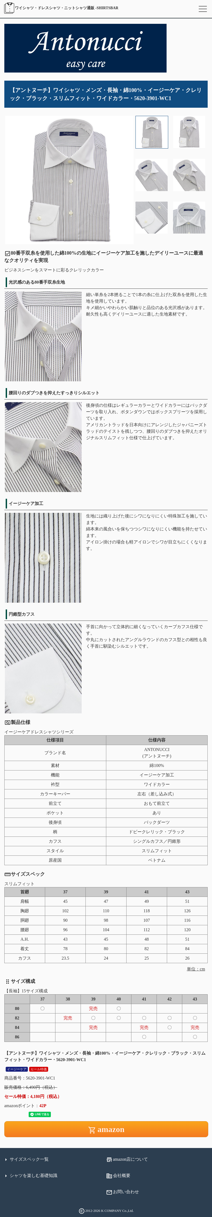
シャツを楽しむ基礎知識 (30, 1176)
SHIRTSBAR (61, 8)
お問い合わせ (122, 1192)
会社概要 (118, 1176)
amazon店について (127, 1159)
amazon (106, 1129)
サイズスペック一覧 (26, 1159)
